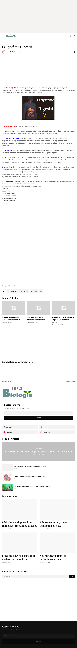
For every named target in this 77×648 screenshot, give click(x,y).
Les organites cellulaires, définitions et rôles (30, 476)
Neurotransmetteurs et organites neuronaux (53, 557)
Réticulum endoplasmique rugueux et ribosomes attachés (19, 524)
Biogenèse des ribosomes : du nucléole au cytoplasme (19, 557)
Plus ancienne (69, 382)
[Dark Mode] (70, 35)
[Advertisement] (39, 16)
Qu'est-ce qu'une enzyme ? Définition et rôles (30, 466)
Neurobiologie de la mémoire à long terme (36, 318)
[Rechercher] (74, 35)
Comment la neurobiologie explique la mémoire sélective (63, 319)
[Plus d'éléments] (41, 291)
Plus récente (7, 382)
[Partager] (74, 52)
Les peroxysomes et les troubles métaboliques (11, 318)
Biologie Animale (14, 43)
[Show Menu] (3, 35)
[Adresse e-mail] (38, 413)
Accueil (4, 43)
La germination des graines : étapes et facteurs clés (32, 486)
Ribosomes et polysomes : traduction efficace (54, 524)
